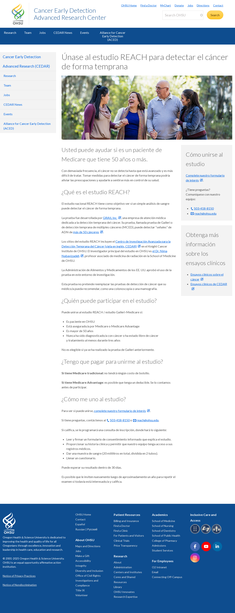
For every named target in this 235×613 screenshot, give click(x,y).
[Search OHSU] (182, 15)
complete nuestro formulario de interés (120, 411)
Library (118, 587)
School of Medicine (163, 521)
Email (155, 572)
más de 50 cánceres (86, 232)
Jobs (190, 5)
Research (10, 32)
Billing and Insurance (126, 521)
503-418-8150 (120, 420)
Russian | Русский (86, 529)
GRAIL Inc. (110, 218)
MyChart (165, 5)
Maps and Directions (87, 546)
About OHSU (84, 540)
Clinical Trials (122, 540)
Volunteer (81, 595)
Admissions (159, 545)
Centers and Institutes (128, 572)
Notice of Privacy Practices (19, 575)
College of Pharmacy (164, 540)
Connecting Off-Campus (167, 577)
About (118, 562)
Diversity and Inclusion (89, 570)
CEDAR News (63, 32)
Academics (160, 514)
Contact (218, 5)
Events (84, 32)
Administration (123, 567)
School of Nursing (162, 525)
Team (27, 32)
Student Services (162, 550)
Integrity (80, 565)
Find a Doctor (148, 5)
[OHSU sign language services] (206, 533)
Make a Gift (82, 556)
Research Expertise (126, 596)
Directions (203, 5)
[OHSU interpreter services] (217, 533)
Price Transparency (125, 545)
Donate (179, 5)
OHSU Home (129, 5)
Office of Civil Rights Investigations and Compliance (88, 580)
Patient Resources (127, 514)
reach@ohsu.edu (148, 420)
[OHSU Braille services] (195, 533)
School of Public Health (166, 535)
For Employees (162, 561)
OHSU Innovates (124, 591)
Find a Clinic (121, 530)
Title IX (80, 590)
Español (80, 524)
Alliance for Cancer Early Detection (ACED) (112, 36)
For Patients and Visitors (129, 535)
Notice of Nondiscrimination (20, 584)
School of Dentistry (164, 530)
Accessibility (83, 560)
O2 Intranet (159, 567)
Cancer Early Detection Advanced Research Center (70, 13)
